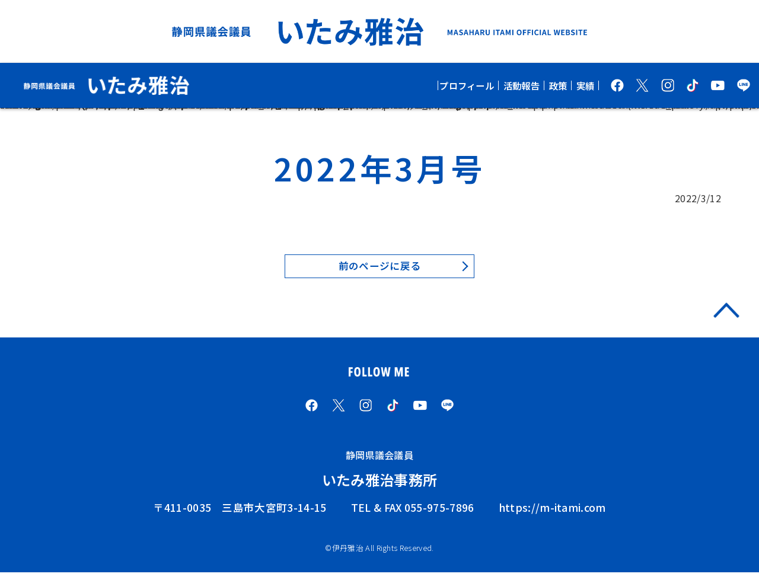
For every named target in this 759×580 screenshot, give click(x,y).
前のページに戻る (380, 267)
